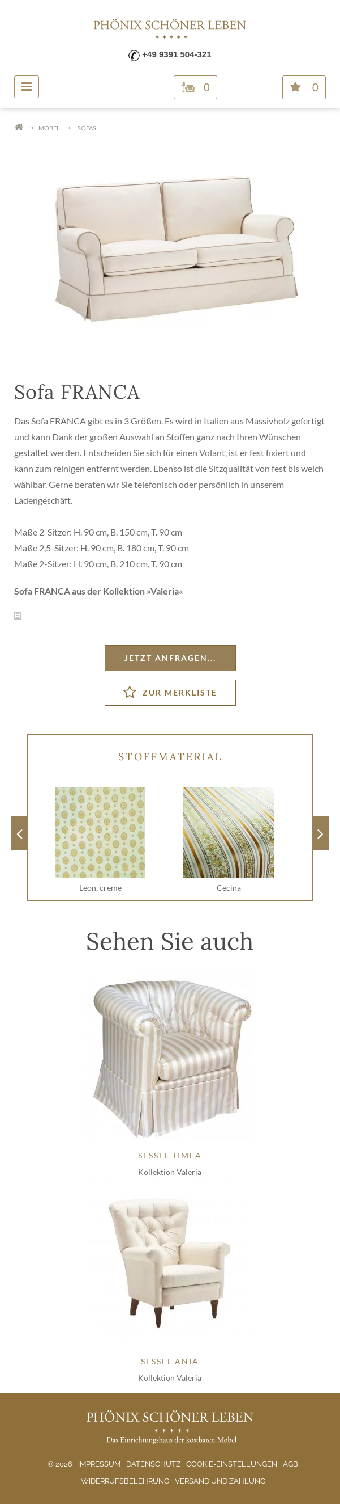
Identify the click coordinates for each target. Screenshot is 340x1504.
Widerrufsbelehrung (125, 1481)
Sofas (87, 128)
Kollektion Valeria (169, 1172)
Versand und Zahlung (220, 1481)
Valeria (164, 590)
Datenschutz (153, 1464)
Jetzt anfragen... (170, 658)
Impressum (99, 1464)
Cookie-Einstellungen (231, 1464)
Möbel (49, 128)
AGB (290, 1464)
